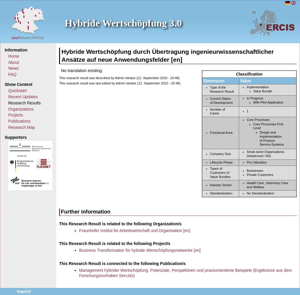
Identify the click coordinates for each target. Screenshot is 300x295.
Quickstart (17, 90)
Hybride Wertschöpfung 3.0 (123, 23)
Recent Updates (23, 96)
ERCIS (272, 22)
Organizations (21, 109)
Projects (15, 115)
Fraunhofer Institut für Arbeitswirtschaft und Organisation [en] (134, 230)
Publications (19, 121)
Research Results (24, 103)
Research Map (21, 127)
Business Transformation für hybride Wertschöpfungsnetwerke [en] (140, 250)
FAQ (12, 74)
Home (13, 56)
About (13, 62)
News (13, 68)
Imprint (24, 291)
